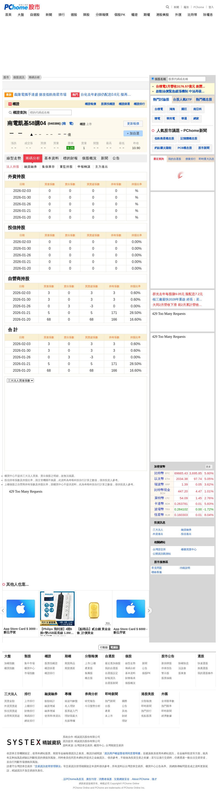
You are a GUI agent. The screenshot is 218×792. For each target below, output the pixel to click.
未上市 (109, 715)
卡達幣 (159, 503)
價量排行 (190, 158)
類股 (86, 14)
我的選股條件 (205, 673)
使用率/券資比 (53, 715)
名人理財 (70, 706)
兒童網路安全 (121, 779)
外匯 (178, 14)
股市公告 (167, 656)
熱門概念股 (204, 99)
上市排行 (29, 701)
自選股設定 (111, 673)
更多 (208, 466)
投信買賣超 (10, 710)
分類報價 (102, 14)
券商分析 (91, 694)
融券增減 (50, 710)
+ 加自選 (133, 133)
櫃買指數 (9, 668)
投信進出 (186, 534)
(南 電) (67, 123)
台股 (107, 706)
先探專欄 (70, 720)
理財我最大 (71, 715)
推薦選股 (203, 668)
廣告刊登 (91, 779)
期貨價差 (70, 668)
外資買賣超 (10, 706)
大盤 (21, 14)
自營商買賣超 (12, 715)
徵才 (154, 779)
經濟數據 (166, 715)
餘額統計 (50, 701)
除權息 (208, 14)
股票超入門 (71, 710)
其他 (124, 710)
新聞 (176, 7)
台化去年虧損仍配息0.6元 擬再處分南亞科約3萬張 (107, 94)
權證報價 (90, 104)
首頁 (8, 14)
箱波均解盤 (71, 701)
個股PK (119, 14)
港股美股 (162, 14)
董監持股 (66, 166)
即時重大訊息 (206, 158)
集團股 (89, 673)
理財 (124, 720)
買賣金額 (9, 701)
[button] (149, 610)
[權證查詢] (50, 112)
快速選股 (203, 663)
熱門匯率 (166, 706)
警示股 (165, 673)
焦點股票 (146, 715)
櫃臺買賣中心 (189, 549)
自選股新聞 (111, 683)
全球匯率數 (167, 701)
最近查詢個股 (112, 663)
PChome (199, 7)
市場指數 (29, 673)
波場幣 (159, 509)
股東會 (182, 673)
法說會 (182, 668)
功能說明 (185, 567)
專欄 (68, 694)
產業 (107, 710)
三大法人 (158, 529)
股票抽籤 (166, 678)
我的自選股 (174, 158)
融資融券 (30, 166)
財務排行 (29, 710)
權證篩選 (124, 104)
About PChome (140, 779)
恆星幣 (159, 514)
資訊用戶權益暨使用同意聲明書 (122, 753)
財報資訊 (110, 678)
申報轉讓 (84, 166)
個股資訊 (18, 77)
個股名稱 (160, 79)
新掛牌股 (166, 663)
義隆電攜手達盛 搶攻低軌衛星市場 (40, 94)
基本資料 (51, 158)
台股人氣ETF (182, 99)
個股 (128, 656)
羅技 (186, 7)
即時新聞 (111, 694)
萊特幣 (159, 498)
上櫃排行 (29, 706)
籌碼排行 (29, 715)
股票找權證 (108, 104)
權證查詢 (18, 112)
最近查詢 (158, 158)
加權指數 (9, 663)
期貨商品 (70, 663)
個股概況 (89, 158)
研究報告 (90, 701)
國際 (124, 701)
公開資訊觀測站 (162, 553)
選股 (74, 14)
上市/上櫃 (90, 663)
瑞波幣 (159, 484)
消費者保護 (105, 779)
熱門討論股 (161, 99)
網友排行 (29, 720)
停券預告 (166, 668)
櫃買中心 (29, 668)
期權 (147, 14)
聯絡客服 (157, 572)
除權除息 (183, 663)
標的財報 (70, 158)
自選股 (35, 14)
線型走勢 (14, 158)
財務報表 (130, 678)
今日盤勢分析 (92, 706)
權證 (134, 14)
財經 (124, 715)
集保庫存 (48, 166)
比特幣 (192, 14)
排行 (61, 14)
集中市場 (29, 663)
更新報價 (133, 123)
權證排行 (139, 104)
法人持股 (12, 166)
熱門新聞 (110, 701)
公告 (116, 158)
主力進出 (101, 166)
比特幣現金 (162, 490)
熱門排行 (146, 710)
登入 (211, 7)
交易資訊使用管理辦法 (48, 766)
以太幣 (159, 478)
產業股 (89, 668)
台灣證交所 (159, 549)
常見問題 (157, 567)
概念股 (89, 678)
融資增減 (50, 706)
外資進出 (158, 534)
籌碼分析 (33, 158)
